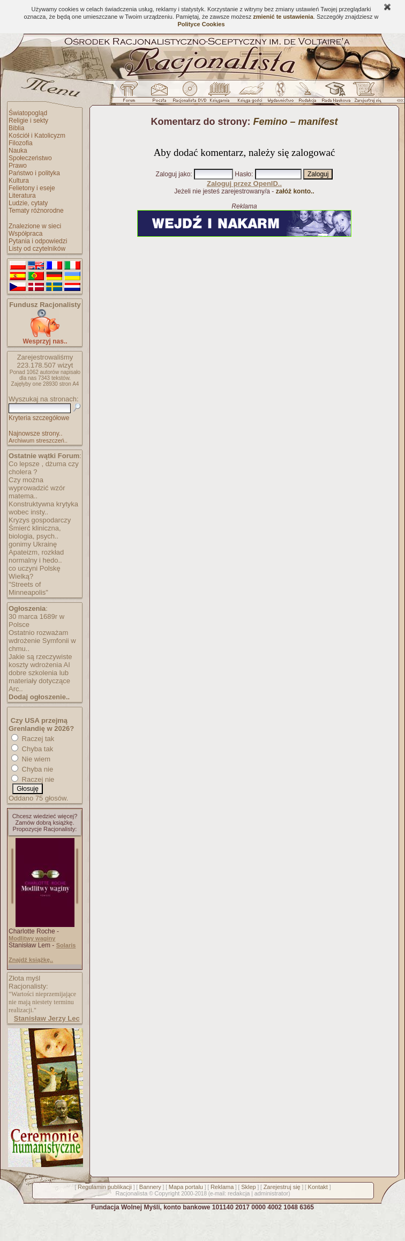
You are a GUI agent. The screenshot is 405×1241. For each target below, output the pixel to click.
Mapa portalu (186, 1187)
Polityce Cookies (200, 24)
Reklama (222, 1187)
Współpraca (25, 233)
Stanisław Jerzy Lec (47, 1018)
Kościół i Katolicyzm (37, 135)
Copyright (166, 1193)
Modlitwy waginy (32, 938)
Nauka (18, 150)
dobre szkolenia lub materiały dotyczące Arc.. (39, 681)
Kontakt (318, 1187)
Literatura (22, 195)
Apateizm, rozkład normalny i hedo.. (36, 556)
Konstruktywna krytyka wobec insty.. (43, 508)
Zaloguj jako (173, 174)
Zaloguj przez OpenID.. (244, 184)
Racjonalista (131, 1193)
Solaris (66, 945)
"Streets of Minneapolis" (28, 588)
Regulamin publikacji (105, 1187)
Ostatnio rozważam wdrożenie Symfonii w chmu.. (42, 641)
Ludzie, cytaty (28, 203)
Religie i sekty (28, 120)
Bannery (150, 1187)
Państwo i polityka (34, 173)
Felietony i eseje (32, 188)
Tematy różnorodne (36, 210)
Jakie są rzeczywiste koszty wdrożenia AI (40, 661)
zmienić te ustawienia (283, 16)
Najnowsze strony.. (35, 433)
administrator (271, 1193)
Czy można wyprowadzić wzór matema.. (37, 488)
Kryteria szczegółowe (39, 418)
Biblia (16, 128)
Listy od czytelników (37, 248)
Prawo (18, 165)
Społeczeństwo (30, 158)
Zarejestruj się (282, 1187)
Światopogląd (28, 113)
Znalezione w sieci (35, 226)
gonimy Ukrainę (33, 544)
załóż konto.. (295, 191)
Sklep (248, 1187)
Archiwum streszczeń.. (38, 440)
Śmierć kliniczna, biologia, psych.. (35, 532)
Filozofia (21, 143)
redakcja (239, 1193)
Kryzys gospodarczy (40, 520)
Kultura (19, 180)
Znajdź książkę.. (31, 959)
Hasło (243, 174)
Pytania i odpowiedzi (38, 241)
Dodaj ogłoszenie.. (39, 697)
